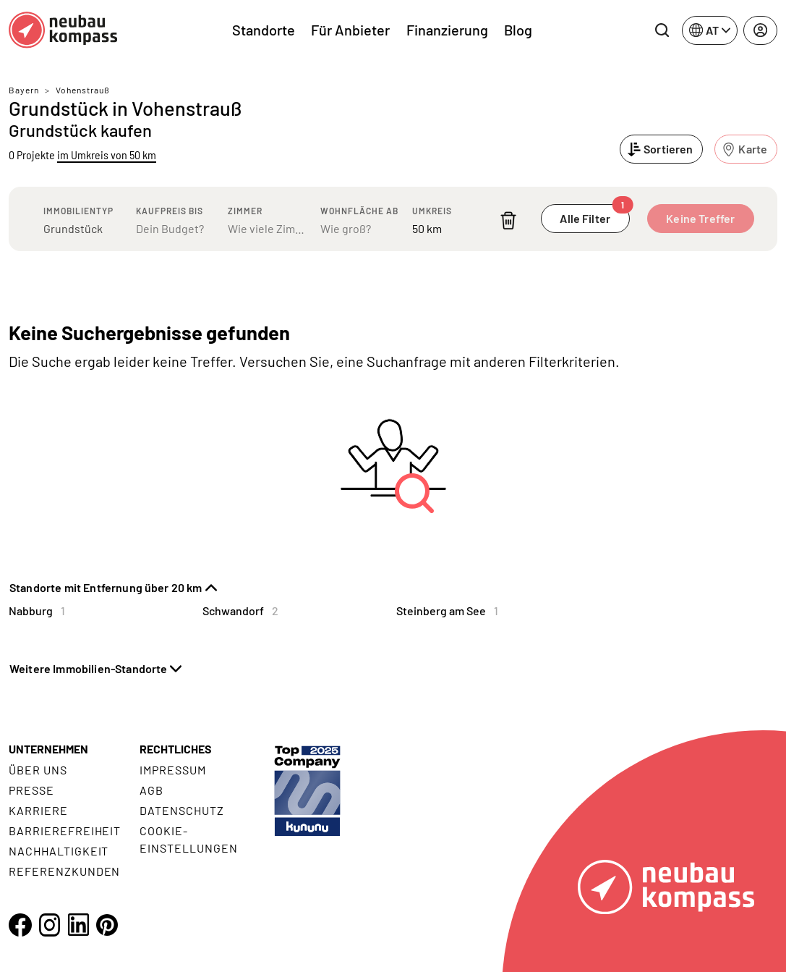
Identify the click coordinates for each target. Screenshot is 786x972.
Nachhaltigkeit (58, 851)
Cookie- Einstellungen (188, 839)
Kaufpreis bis (169, 211)
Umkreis (432, 211)
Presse (31, 790)
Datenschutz (182, 810)
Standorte (263, 29)
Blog (518, 29)
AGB (151, 790)
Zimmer (245, 211)
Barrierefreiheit (65, 830)
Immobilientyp (78, 211)
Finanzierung (447, 29)
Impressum (173, 770)
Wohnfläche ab (359, 211)
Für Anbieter (350, 29)
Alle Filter (594, 214)
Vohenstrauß (83, 90)
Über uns (38, 770)
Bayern (24, 90)
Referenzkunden (64, 871)
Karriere (38, 810)
